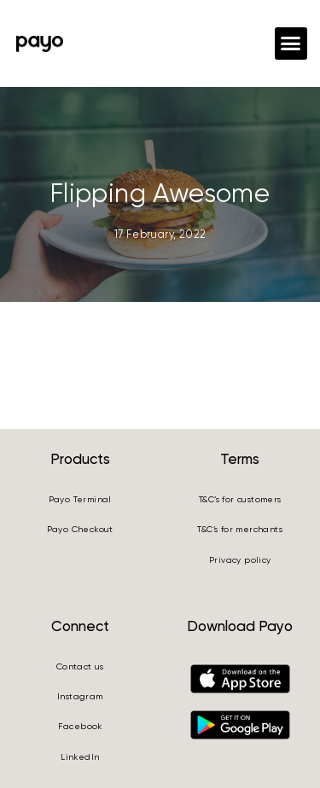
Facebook (80, 726)
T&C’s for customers (240, 499)
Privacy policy (240, 560)
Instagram (80, 696)
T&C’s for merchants (239, 529)
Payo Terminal (80, 499)
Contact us (80, 666)
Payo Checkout (80, 529)
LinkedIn (80, 757)
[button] (291, 43)
